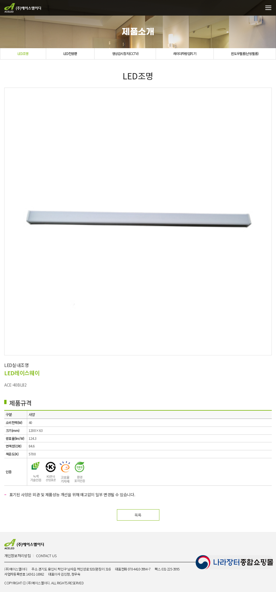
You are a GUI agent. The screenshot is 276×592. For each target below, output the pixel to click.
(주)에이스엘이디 (22, 8)
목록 (138, 515)
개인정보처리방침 (17, 556)
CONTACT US (46, 556)
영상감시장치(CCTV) (125, 53)
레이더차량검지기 (184, 53)
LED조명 (23, 53)
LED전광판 (70, 53)
